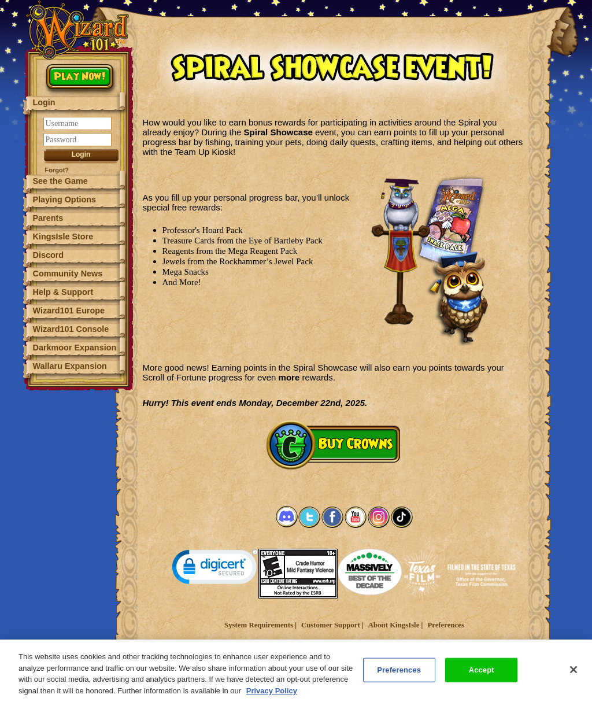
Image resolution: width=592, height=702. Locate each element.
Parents (48, 218)
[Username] (77, 123)
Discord (48, 255)
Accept (481, 677)
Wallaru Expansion (70, 366)
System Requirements (258, 625)
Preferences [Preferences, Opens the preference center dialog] (399, 677)
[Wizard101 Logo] (79, 30)
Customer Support (330, 625)
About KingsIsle (394, 625)
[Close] (573, 677)
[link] (215, 569)
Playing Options (65, 199)
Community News (68, 273)
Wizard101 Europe (69, 310)
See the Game (60, 181)
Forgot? (57, 170)
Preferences (445, 625)
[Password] (77, 139)
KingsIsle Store (63, 236)
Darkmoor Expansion (75, 347)
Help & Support (63, 292)
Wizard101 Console (71, 329)
